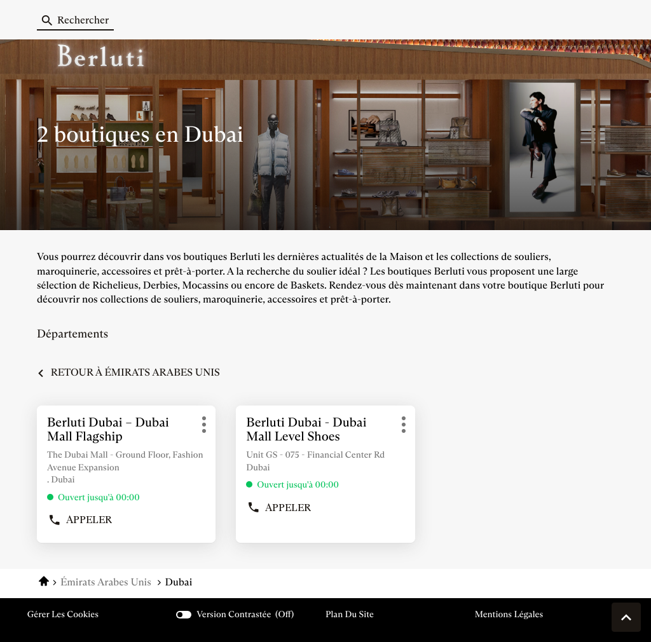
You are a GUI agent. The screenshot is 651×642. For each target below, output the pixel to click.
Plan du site (350, 614)
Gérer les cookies (63, 614)
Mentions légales (509, 614)
